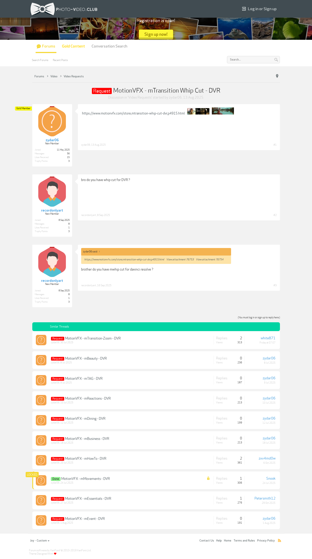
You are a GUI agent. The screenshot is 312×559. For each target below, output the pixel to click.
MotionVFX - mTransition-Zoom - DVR (93, 338)
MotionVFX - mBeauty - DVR (86, 358)
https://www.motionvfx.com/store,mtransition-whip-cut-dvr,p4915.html (133, 113)
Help (219, 540)
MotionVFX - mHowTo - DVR (85, 458)
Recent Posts (60, 60)
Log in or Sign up (259, 9)
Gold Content (73, 46)
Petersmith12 (265, 498)
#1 (275, 144)
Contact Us (206, 540)
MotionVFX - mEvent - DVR (85, 519)
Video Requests (139, 97)
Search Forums (40, 60)
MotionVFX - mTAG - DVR (84, 378)
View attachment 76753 (180, 259)
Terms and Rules (244, 540)
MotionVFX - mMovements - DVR (85, 479)
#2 (275, 215)
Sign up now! (156, 34)
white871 (268, 338)
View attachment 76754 (209, 259)
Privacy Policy (266, 540)
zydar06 (175, 97)
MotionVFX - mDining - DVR (85, 418)
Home (227, 540)
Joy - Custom (39, 540)
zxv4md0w (267, 458)
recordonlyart (88, 215)
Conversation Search (109, 46)
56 (68, 153)
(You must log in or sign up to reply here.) (259, 317)
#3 (275, 285)
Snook (271, 478)
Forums (48, 46)
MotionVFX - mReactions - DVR (88, 398)
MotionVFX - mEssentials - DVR (88, 498)
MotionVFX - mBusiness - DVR (87, 439)
